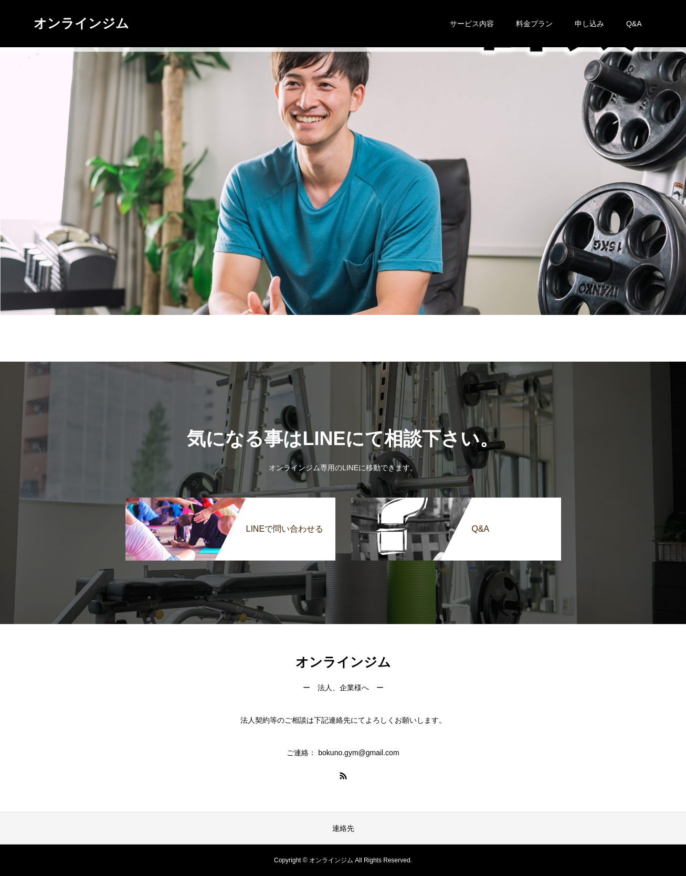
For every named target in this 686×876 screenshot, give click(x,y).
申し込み (589, 23)
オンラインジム (81, 23)
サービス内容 (472, 23)
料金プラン (534, 23)
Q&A (634, 23)
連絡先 (343, 828)
